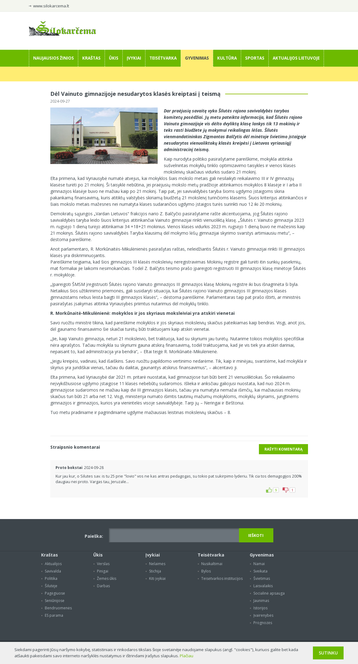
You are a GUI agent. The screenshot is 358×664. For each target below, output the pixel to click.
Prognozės (262, 622)
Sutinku (328, 653)
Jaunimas (261, 600)
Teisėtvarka (163, 58)
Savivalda (53, 571)
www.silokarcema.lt (51, 6)
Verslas (103, 563)
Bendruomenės (58, 608)
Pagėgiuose (55, 593)
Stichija (155, 571)
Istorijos (260, 608)
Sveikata (260, 571)
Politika (51, 578)
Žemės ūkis (106, 578)
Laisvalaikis (263, 585)
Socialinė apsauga (269, 593)
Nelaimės (157, 563)
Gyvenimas (197, 58)
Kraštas (91, 58)
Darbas (103, 585)
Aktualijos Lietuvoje (296, 58)
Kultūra (227, 58)
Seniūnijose (54, 600)
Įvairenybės (263, 615)
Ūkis (113, 58)
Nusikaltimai (211, 563)
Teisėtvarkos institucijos (222, 578)
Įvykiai (134, 58)
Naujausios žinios (53, 58)
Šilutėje (51, 585)
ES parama (54, 615)
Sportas (254, 58)
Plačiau (186, 655)
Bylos (206, 571)
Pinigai (102, 571)
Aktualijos (53, 563)
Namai (259, 563)
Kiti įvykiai (157, 578)
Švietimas (261, 578)
